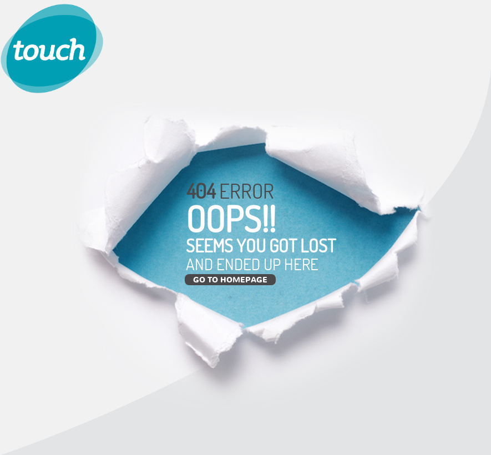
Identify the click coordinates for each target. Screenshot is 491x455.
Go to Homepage (230, 279)
